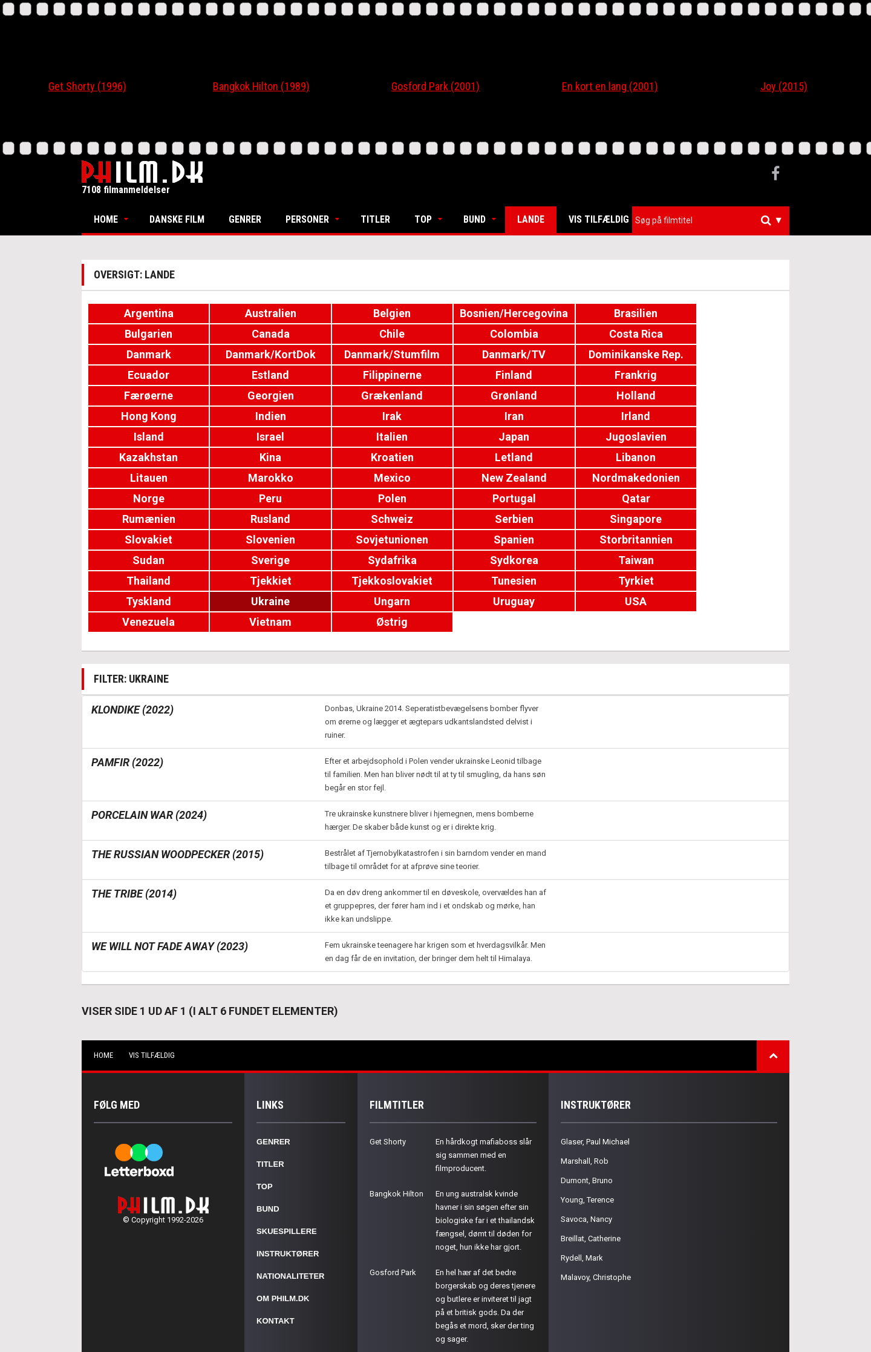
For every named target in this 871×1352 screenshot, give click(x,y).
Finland (145, 375)
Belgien (377, 313)
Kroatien (261, 436)
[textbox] (713, 220)
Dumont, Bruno (587, 1118)
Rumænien (377, 477)
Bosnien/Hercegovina (496, 313)
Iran (609, 395)
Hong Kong (261, 395)
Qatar (261, 477)
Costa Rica (493, 333)
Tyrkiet (493, 539)
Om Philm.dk (282, 1236)
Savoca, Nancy (586, 1157)
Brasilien (609, 313)
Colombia (377, 333)
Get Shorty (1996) (87, 86)
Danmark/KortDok (725, 333)
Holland (145, 395)
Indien (377, 395)
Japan (493, 416)
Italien (377, 416)
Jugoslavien (609, 416)
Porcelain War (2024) (149, 753)
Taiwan (609, 519)
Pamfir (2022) (127, 700)
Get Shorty (388, 1080)
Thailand (725, 519)
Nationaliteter (290, 1214)
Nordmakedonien (378, 457)
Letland (378, 436)
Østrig (725, 560)
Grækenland (609, 375)
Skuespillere (286, 1169)
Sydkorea (493, 519)
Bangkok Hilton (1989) (261, 86)
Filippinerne (725, 354)
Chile (261, 333)
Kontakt (275, 1259)
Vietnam (609, 560)
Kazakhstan (725, 416)
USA (377, 560)
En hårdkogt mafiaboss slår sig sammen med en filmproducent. (484, 1093)
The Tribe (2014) (134, 831)
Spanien (609, 498)
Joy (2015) (783, 86)
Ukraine (725, 539)
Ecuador (493, 354)
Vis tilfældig (599, 219)
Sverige (261, 519)
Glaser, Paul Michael (595, 1080)
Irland (725, 395)
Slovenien (377, 498)
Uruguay (261, 560)
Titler (375, 219)
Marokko (725, 436)
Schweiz (609, 477)
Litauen (609, 436)
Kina (146, 436)
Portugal (146, 477)
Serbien (725, 477)
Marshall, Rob (584, 1099)
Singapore (146, 498)
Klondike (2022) (132, 648)
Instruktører (287, 1191)
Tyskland (609, 539)
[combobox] (710, 220)
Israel (261, 416)
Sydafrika (377, 519)
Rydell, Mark (582, 1196)
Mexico (145, 457)
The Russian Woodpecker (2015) (177, 792)
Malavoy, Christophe (596, 1215)
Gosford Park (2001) (435, 86)
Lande (530, 219)
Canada (145, 333)
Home (106, 219)
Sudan (145, 519)
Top (423, 219)
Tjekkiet (145, 539)
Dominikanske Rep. (377, 354)
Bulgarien (725, 313)
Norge (493, 457)
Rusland (494, 477)
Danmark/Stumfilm (146, 354)
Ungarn (146, 560)
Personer (307, 219)
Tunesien (377, 539)
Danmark (609, 333)
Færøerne (377, 375)
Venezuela (493, 560)
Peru (609, 457)
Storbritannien (725, 498)
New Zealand (261, 457)
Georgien (493, 375)
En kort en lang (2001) (610, 86)
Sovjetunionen (493, 498)
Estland (609, 354)
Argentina (146, 313)
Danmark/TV (261, 354)
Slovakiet (261, 498)
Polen (725, 457)
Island (146, 416)
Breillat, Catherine (591, 1176)
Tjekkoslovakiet (261, 539)
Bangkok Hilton (396, 1132)
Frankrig (261, 375)
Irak (493, 395)
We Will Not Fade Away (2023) (169, 884)
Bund (474, 219)
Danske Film (176, 219)
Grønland (725, 375)
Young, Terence (587, 1138)
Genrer (245, 219)
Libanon (494, 436)
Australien (261, 313)
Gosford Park (393, 1210)
